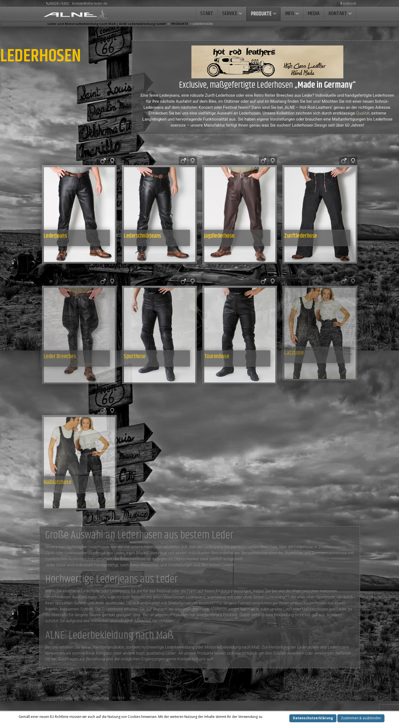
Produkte (261, 14)
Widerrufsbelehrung (95, 698)
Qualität (362, 113)
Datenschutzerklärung (313, 718)
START (206, 14)
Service (229, 14)
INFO (289, 14)
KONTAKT (338, 14)
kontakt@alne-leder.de (89, 3)
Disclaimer (119, 698)
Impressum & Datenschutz (62, 698)
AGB (132, 698)
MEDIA (313, 14)
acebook (348, 3)
